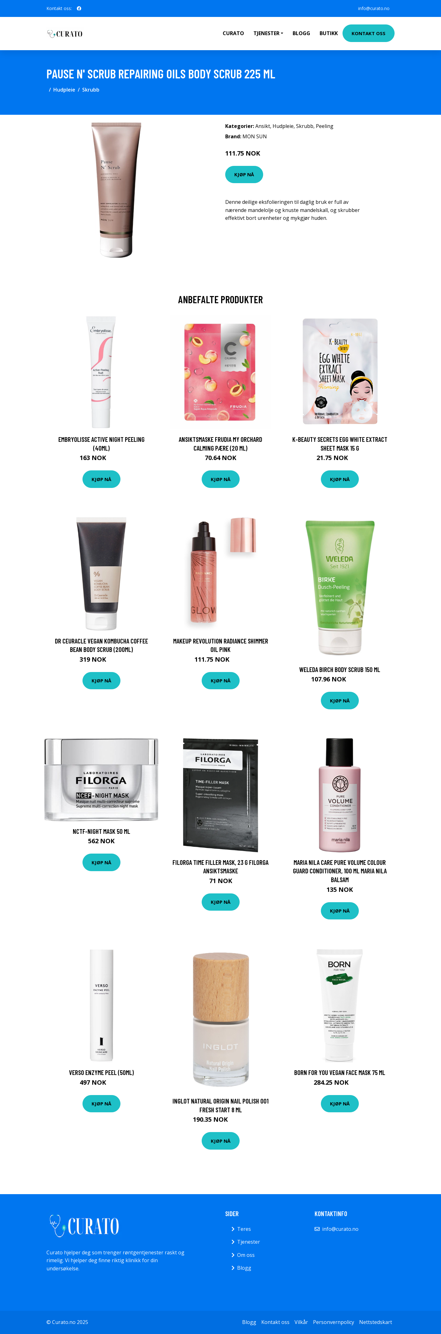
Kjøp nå (244, 174)
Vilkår (301, 1322)
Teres (244, 1228)
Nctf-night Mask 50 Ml (101, 831)
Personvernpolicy (333, 1322)
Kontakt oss (368, 33)
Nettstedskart (375, 1322)
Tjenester (248, 1241)
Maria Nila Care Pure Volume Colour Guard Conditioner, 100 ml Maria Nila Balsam (340, 870)
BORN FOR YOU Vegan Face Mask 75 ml (339, 1072)
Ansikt (262, 126)
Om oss (246, 1255)
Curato (233, 33)
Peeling (324, 126)
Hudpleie (64, 89)
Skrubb (90, 89)
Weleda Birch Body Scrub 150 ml (339, 669)
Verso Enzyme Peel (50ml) (101, 1072)
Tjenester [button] (266, 33)
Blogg (301, 33)
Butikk (329, 33)
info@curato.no (374, 8)
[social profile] (79, 8)
